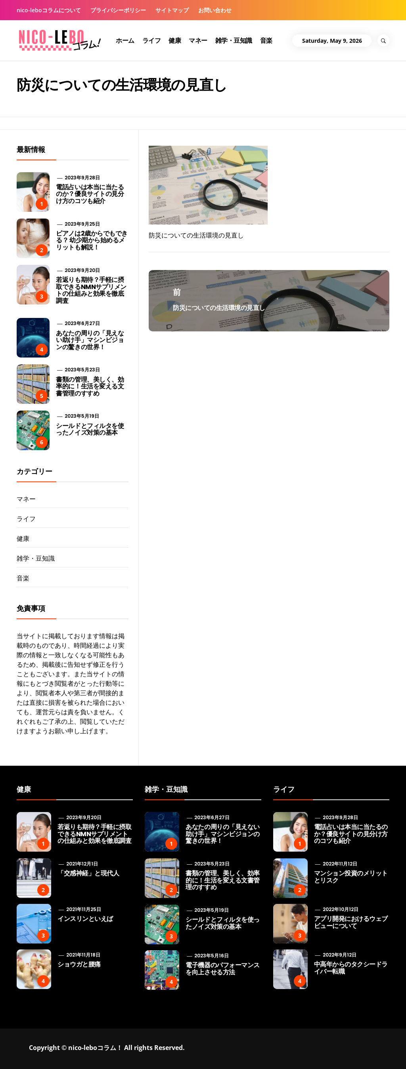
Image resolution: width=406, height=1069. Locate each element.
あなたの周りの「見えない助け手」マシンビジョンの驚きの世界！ (90, 340)
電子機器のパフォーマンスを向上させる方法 (222, 969)
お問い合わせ (215, 10)
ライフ (151, 40)
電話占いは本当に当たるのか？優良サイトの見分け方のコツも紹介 (90, 194)
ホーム (125, 40)
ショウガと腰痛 (79, 964)
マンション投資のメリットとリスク (351, 877)
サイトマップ (172, 10)
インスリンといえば (85, 918)
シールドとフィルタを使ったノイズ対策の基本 (90, 429)
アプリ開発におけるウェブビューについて (351, 922)
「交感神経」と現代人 (88, 873)
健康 (175, 40)
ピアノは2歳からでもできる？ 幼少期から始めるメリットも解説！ (91, 240)
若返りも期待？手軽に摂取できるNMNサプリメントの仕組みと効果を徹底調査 (91, 290)
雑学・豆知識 (233, 40)
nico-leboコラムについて (49, 10)
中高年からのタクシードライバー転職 (351, 968)
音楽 (266, 40)
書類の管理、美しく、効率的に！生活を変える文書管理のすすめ (90, 386)
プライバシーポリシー (118, 10)
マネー (198, 40)
